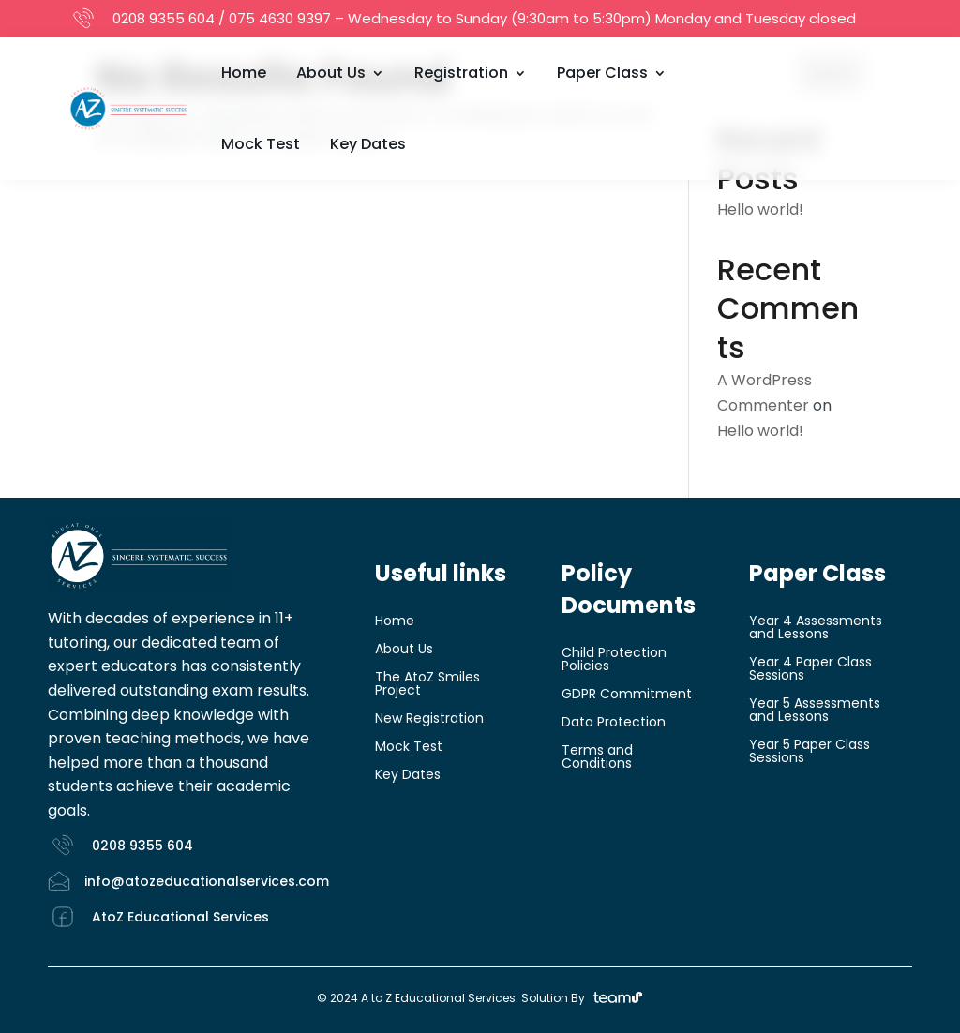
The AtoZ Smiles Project (427, 684)
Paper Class (602, 72)
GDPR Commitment (627, 695)
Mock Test (260, 144)
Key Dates (368, 144)
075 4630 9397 (280, 18)
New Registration (429, 719)
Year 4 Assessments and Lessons (815, 628)
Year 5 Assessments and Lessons (814, 711)
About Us (331, 72)
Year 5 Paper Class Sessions (809, 752)
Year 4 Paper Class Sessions (810, 669)
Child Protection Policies (614, 660)
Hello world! (760, 209)
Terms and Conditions (597, 757)
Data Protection (614, 723)
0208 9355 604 (163, 18)
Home (243, 72)
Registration (461, 72)
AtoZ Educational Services (180, 916)
